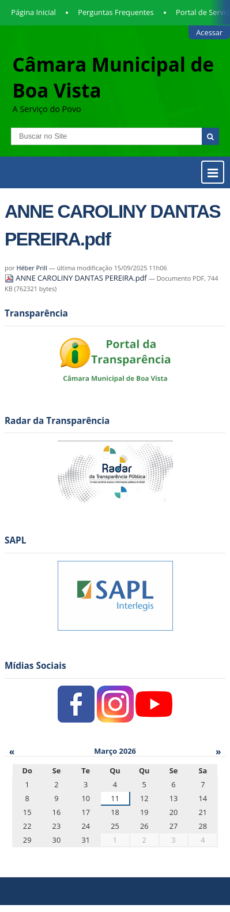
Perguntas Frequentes (115, 12)
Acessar (209, 32)
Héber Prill (31, 267)
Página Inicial (33, 12)
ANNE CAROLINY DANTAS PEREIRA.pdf (77, 278)
